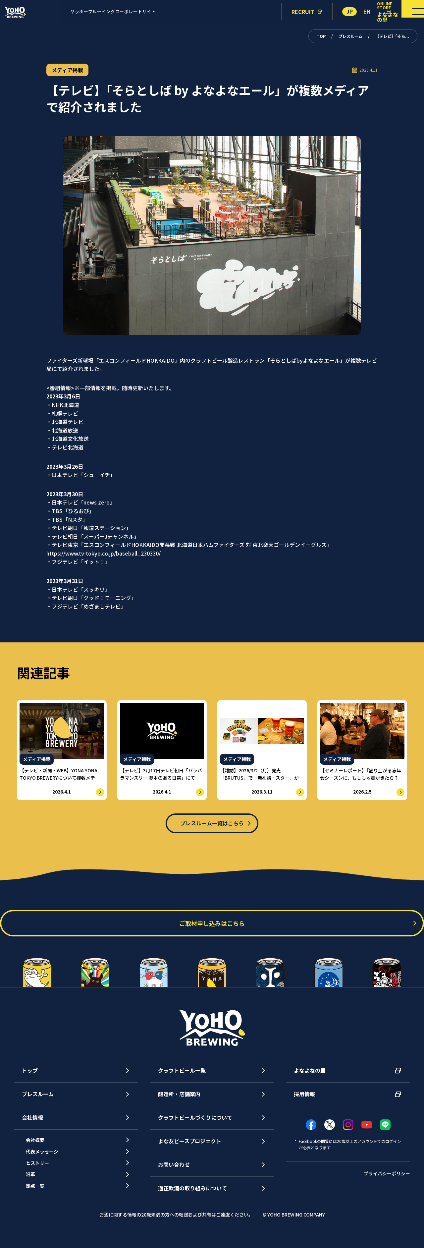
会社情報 (32, 1125)
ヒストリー (43, 1179)
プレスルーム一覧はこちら (212, 825)
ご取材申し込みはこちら (212, 930)
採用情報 (304, 1101)
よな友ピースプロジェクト (189, 1148)
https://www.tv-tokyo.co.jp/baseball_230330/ (103, 553)
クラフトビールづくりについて (195, 1125)
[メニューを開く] (403, 11)
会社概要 (40, 1149)
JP (349, 11)
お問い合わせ (174, 1172)
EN (366, 11)
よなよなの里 (310, 1078)
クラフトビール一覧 (182, 1078)
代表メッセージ (48, 1164)
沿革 (35, 1194)
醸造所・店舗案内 (179, 1101)
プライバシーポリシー (387, 1180)
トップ (30, 1078)
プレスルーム (350, 36)
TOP (321, 36)
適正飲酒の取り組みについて (192, 1195)
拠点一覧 (40, 1209)
